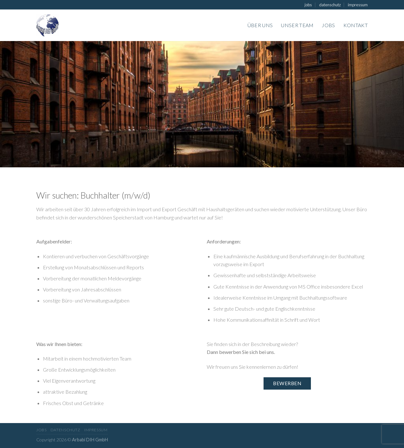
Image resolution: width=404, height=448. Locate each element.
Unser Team (297, 25)
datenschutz (330, 4)
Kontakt (355, 25)
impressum (358, 4)
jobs (308, 4)
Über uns (260, 25)
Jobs (328, 25)
